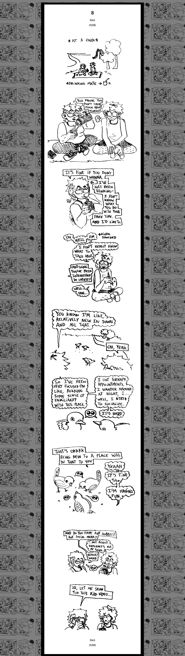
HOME (92, 25)
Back (92, 20)
